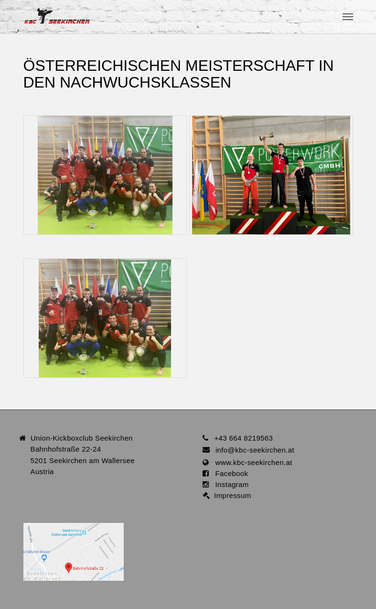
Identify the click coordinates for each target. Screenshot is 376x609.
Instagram (229, 484)
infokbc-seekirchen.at (254, 450)
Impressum (230, 495)
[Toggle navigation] (348, 17)
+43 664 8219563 (243, 438)
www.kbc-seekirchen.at (250, 462)
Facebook (228, 473)
